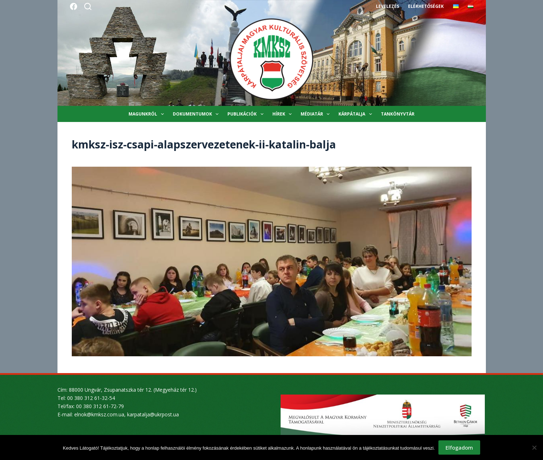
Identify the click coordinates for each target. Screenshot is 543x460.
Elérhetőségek (426, 6)
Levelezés (387, 6)
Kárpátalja (356, 114)
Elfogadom (459, 447)
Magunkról (147, 114)
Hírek (283, 114)
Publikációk (246, 114)
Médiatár (316, 114)
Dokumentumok (197, 114)
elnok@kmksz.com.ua (99, 414)
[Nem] (534, 447)
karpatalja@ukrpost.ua (153, 414)
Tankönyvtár (397, 114)
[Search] (87, 6)
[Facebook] (73, 6)
